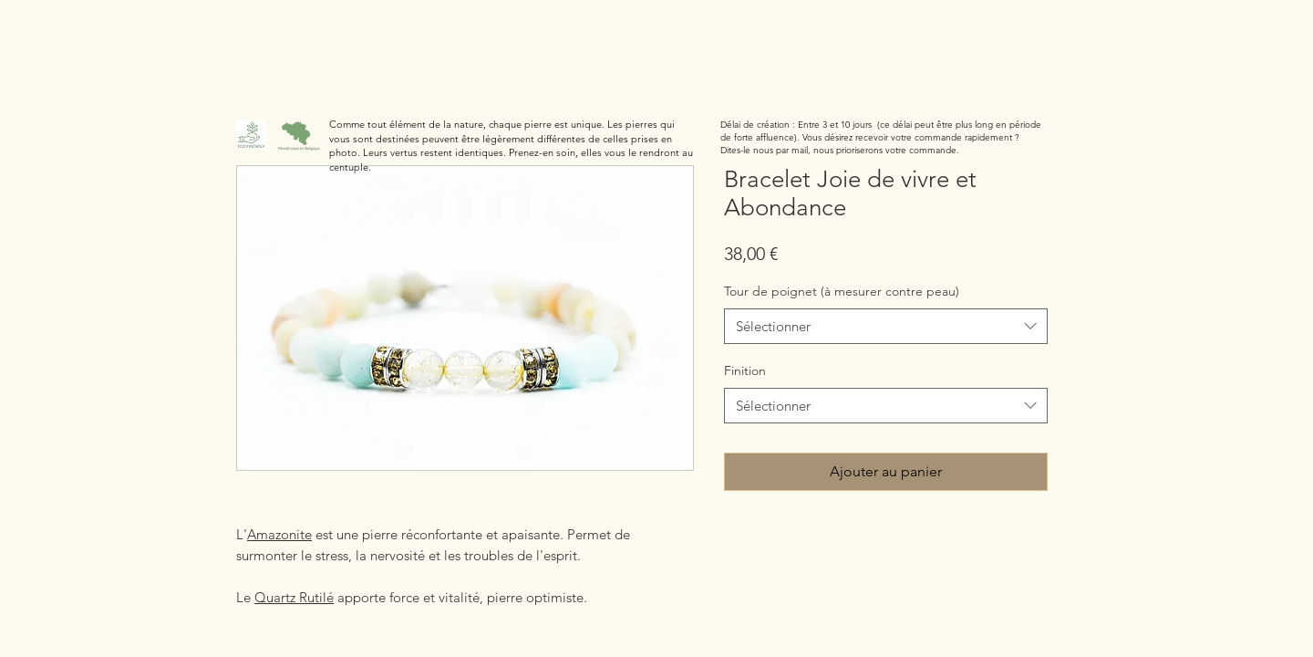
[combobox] (886, 326)
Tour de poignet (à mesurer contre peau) (841, 291)
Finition (745, 370)
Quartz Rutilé (294, 597)
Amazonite (279, 534)
